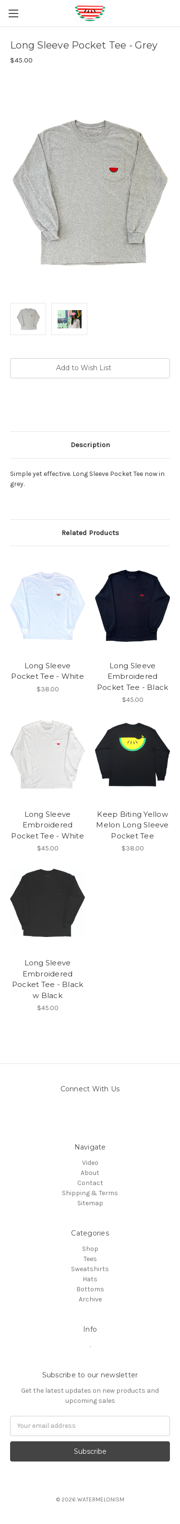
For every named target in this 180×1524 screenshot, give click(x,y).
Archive (90, 1299)
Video (90, 1163)
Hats (90, 1279)
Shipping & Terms (90, 1193)
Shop (90, 1249)
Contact (90, 1183)
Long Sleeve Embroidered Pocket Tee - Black (132, 676)
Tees (90, 1259)
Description (90, 444)
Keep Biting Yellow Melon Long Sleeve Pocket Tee (132, 825)
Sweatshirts (90, 1269)
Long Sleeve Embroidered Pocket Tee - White (47, 825)
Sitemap (90, 1203)
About (90, 1173)
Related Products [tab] (90, 532)
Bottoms (90, 1289)
